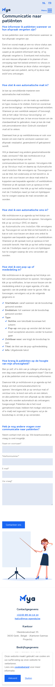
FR (49, 3)
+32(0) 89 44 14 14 (27, 615)
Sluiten (28, 678)
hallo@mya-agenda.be (27, 618)
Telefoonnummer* (10, 456)
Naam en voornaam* (11, 444)
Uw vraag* (7, 481)
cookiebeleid (22, 667)
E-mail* (5, 469)
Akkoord (12, 678)
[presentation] (24, 513)
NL (43, 3)
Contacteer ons (13, 524)
